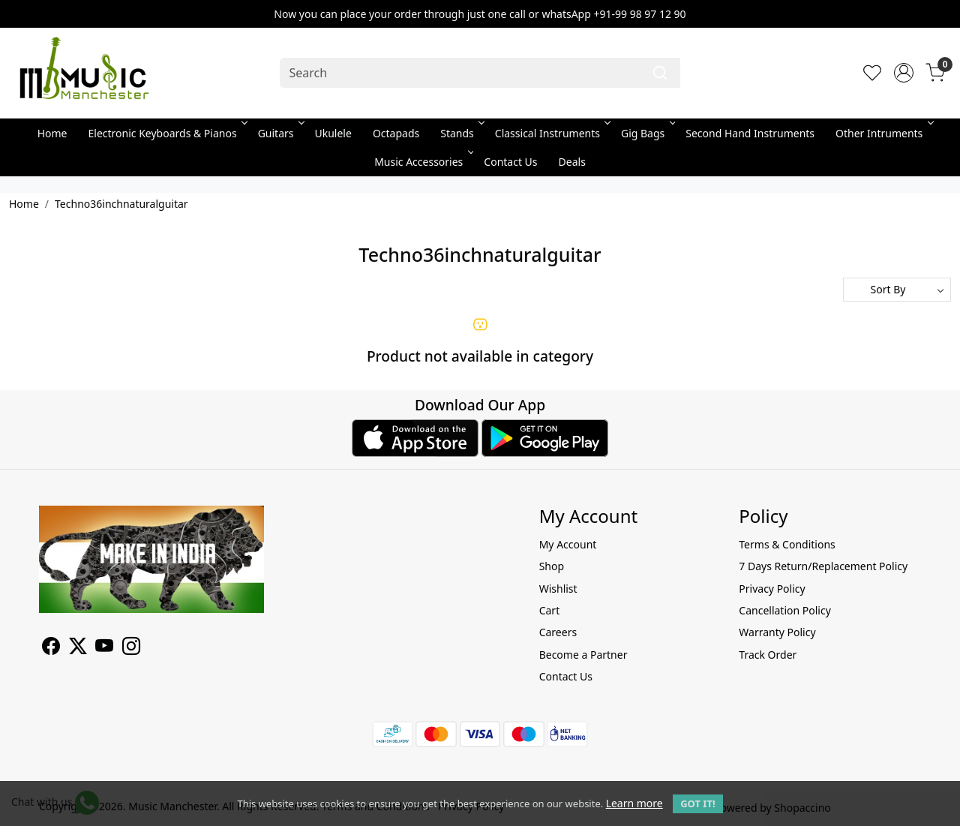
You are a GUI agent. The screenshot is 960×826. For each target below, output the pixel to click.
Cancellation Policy (785, 610)
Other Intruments (883, 133)
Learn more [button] (634, 803)
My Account (568, 544)
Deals (572, 162)
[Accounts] (904, 73)
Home (53, 133)
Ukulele (333, 133)
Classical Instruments (551, 133)
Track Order (767, 654)
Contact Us (510, 162)
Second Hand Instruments (750, 133)
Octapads (396, 133)
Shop (551, 566)
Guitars (280, 133)
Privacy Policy (772, 588)
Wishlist (558, 588)
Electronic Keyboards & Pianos (166, 133)
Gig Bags (647, 133)
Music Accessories (422, 162)
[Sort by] (897, 290)
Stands (461, 133)
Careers (558, 632)
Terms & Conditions (787, 544)
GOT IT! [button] (697, 803)
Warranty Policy (777, 632)
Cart (549, 610)
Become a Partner (583, 654)
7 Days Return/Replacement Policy (823, 566)
